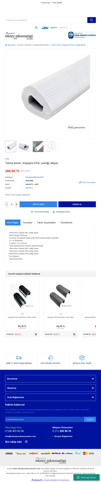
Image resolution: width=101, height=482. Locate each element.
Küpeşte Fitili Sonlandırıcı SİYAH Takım (22, 317)
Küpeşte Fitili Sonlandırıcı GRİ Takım (61, 317)
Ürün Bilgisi (12, 222)
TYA (7, 159)
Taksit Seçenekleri (87, 182)
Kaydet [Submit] (90, 419)
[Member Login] (50, 2)
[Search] (50, 20)
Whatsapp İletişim (86, 477)
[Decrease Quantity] (7, 204)
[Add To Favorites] (40, 212)
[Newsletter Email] (50, 419)
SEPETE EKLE (38, 204)
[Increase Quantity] (16, 204)
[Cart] (54, 27)
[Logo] (10, 10)
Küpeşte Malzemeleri (35, 177)
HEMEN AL (77, 204)
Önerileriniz (66, 222)
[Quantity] (12, 204)
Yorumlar (27, 222)
